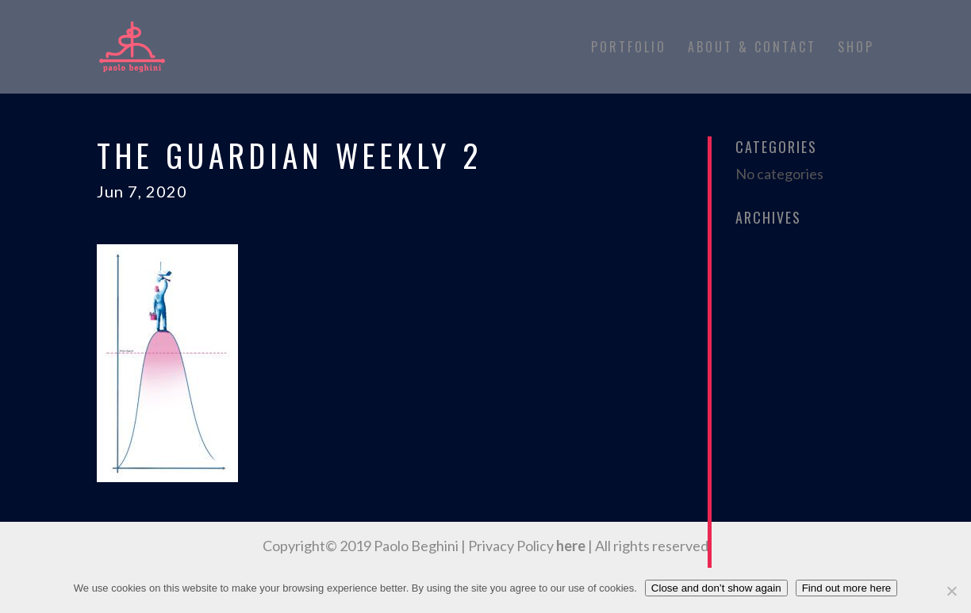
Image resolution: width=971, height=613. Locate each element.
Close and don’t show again (716, 588)
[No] (951, 591)
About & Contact (752, 48)
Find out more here (847, 588)
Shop (856, 48)
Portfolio (628, 48)
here (570, 545)
